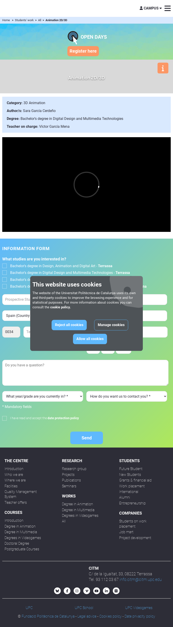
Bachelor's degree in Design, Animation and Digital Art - (61, 266)
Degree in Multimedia (21, 532)
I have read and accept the (44, 418)
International (128, 492)
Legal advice (86, 616)
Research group (74, 469)
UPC (29, 608)
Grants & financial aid (135, 480)
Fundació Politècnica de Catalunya (48, 616)
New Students (130, 474)
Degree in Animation (20, 526)
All (40, 20)
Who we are (14, 474)
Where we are (15, 480)
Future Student (130, 469)
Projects (68, 474)
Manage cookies (111, 325)
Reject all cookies (69, 325)
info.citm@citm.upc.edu (141, 579)
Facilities (11, 486)
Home (6, 20)
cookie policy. (60, 307)
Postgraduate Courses (22, 549)
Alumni (124, 497)
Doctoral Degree (17, 543)
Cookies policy (110, 616)
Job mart (126, 532)
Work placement (132, 486)
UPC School (84, 608)
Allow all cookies (90, 339)
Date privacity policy (140, 616)
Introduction (14, 469)
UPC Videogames (139, 608)
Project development (135, 538)
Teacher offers (16, 502)
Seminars (69, 486)
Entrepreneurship (132, 503)
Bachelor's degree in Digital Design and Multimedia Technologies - (70, 273)
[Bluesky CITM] (57, 590)
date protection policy (63, 418)
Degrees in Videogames (23, 538)
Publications (71, 480)
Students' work (24, 20)
